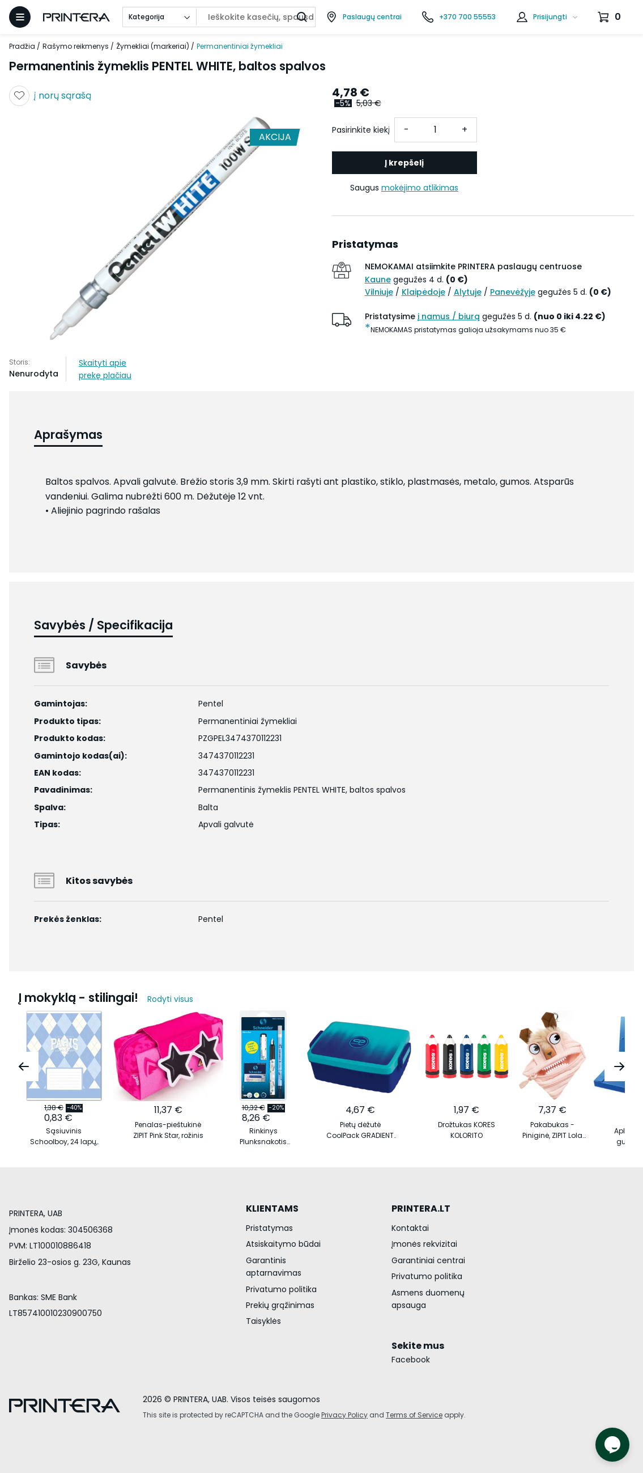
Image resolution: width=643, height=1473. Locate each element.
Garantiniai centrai (428, 1260)
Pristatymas (269, 1228)
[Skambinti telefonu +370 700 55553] (459, 17)
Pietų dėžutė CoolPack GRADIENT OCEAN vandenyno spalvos (360, 1130)
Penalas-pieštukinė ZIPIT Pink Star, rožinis (168, 1130)
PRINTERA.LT (420, 1208)
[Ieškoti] (302, 17)
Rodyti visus (170, 999)
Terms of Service (414, 1415)
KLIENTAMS (272, 1208)
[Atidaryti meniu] (20, 17)
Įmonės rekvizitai (424, 1244)
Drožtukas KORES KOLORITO (466, 1130)
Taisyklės (263, 1321)
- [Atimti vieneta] (406, 129)
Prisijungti (550, 17)
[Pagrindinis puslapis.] (76, 17)
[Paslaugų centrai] (364, 17)
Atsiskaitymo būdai (283, 1244)
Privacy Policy (344, 1415)
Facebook (410, 1359)
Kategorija (146, 17)
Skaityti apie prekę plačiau (105, 369)
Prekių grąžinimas (280, 1305)
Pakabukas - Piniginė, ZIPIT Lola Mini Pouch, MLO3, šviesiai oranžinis (552, 1130)
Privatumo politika (281, 1289)
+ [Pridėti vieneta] (464, 129)
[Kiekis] (436, 130)
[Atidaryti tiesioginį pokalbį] (612, 1445)
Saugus (404, 187)
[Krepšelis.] (610, 17)
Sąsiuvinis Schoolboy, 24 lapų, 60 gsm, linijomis (63, 1136)
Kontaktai (410, 1228)
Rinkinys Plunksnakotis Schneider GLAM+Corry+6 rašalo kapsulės (263, 1136)
